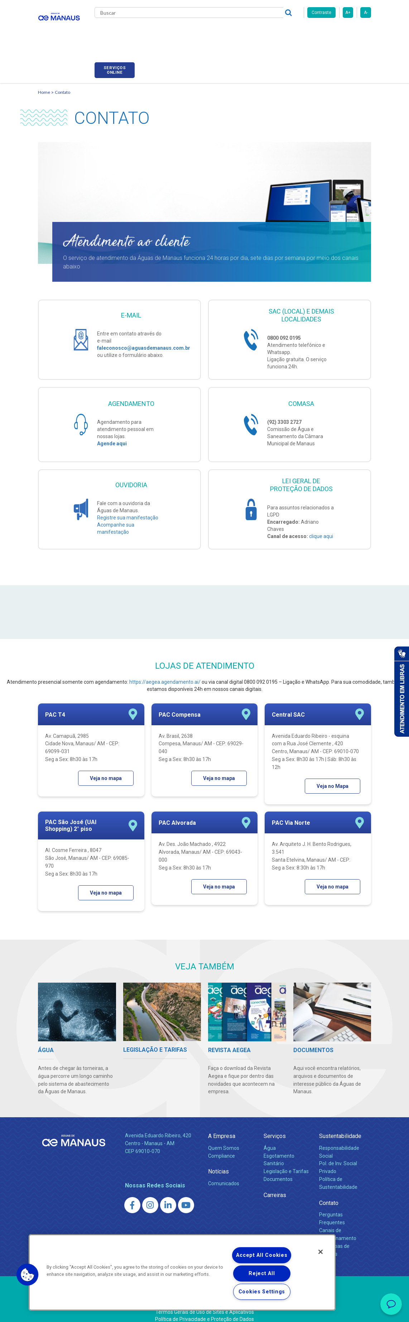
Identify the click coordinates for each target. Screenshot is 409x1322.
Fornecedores (299, 32)
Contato (62, 84)
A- (366, 12)
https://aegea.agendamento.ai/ (165, 674)
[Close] (320, 1252)
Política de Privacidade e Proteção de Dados (204, 1311)
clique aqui (321, 528)
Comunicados (223, 1175)
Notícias (218, 1164)
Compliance (221, 1148)
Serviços (275, 1128)
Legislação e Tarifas (286, 1164)
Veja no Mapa (332, 778)
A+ (348, 12)
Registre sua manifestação (127, 510)
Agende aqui (112, 436)
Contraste (321, 12)
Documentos (278, 1172)
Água (270, 1140)
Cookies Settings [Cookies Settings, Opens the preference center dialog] (262, 1292)
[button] (27, 1274)
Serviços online (351, 33)
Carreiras (261, 32)
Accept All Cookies (261, 1255)
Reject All (262, 1273)
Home (44, 84)
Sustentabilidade (340, 1128)
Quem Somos (223, 1140)
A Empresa (221, 1128)
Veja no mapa (106, 770)
